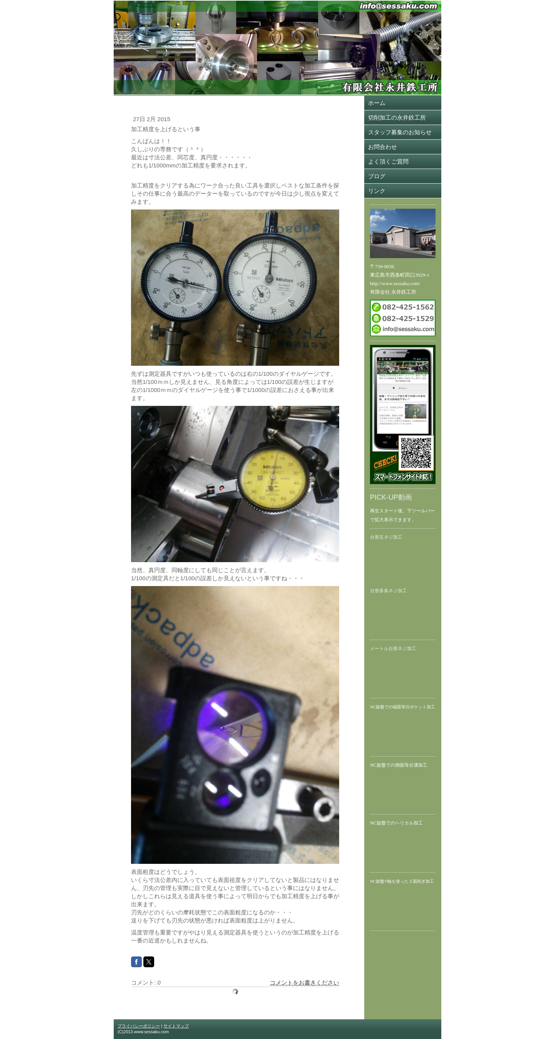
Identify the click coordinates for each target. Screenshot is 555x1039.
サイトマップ (176, 1026)
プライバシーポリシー (139, 1026)
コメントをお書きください (304, 982)
